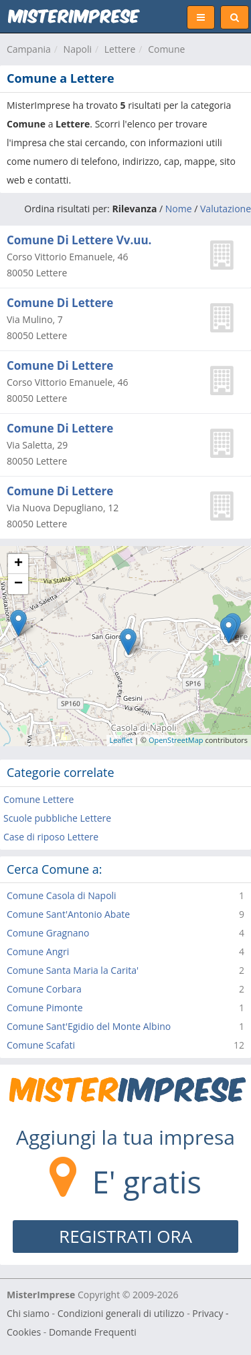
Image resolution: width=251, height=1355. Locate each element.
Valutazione (225, 208)
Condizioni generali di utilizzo (121, 1313)
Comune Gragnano (48, 932)
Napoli (78, 49)
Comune (166, 49)
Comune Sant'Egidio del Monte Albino (89, 1026)
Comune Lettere (38, 799)
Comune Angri (38, 951)
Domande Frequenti (93, 1332)
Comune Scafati (41, 1045)
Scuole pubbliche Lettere (57, 818)
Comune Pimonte (45, 1007)
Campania (29, 49)
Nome (178, 208)
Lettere (120, 49)
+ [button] (18, 564)
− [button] (18, 584)
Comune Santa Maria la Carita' (73, 970)
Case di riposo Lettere (50, 836)
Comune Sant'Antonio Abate (68, 914)
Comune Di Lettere (60, 302)
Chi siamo (28, 1313)
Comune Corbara (44, 989)
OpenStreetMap (176, 740)
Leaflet (121, 740)
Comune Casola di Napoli (61, 895)
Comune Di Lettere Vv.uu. (79, 240)
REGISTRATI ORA (125, 1236)
